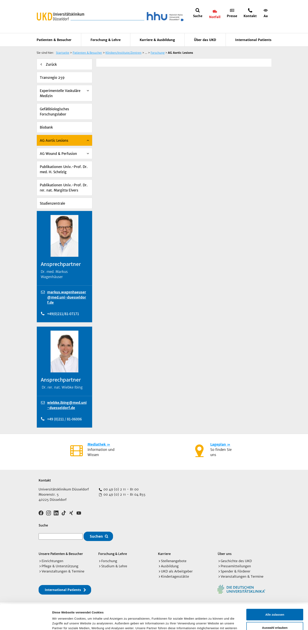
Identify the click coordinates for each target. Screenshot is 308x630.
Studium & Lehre (114, 566)
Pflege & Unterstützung (60, 566)
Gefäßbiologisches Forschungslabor (54, 111)
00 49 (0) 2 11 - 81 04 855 (123, 494)
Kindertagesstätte (175, 576)
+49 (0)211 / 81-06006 (64, 419)
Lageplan (218, 444)
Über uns (225, 553)
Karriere (164, 553)
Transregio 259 (52, 77)
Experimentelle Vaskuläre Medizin (60, 93)
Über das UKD (205, 40)
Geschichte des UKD (236, 561)
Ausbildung (170, 566)
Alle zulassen (274, 591)
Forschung (109, 561)
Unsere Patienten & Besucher (61, 553)
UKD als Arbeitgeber (177, 571)
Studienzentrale (52, 203)
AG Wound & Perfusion (58, 153)
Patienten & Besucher (54, 40)
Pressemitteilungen (236, 566)
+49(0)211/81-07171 (63, 313)
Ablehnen (275, 617)
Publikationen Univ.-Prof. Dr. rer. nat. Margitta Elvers (64, 187)
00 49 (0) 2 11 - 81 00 (120, 489)
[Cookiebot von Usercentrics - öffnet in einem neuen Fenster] (25, 622)
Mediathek (97, 444)
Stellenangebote (173, 561)
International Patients (253, 40)
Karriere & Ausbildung (157, 40)
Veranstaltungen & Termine (63, 571)
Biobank (46, 127)
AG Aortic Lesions (54, 140)
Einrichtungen (52, 561)
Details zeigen (212, 622)
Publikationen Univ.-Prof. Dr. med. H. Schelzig (64, 169)
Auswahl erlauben (275, 604)
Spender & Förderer (235, 571)
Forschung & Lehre (106, 40)
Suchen (96, 536)
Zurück (51, 64)
